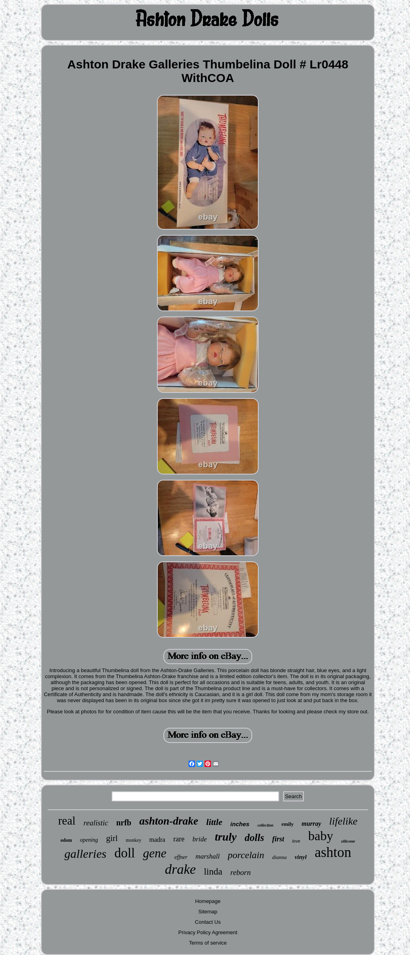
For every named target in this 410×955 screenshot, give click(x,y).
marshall (207, 856)
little (214, 822)
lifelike (343, 821)
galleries (85, 853)
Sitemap (207, 912)
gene (155, 853)
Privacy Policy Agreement (207, 932)
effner (181, 857)
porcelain (246, 855)
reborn (240, 872)
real (66, 820)
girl (112, 838)
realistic (96, 823)
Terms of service (208, 943)
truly (226, 837)
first (278, 839)
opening (89, 840)
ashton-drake (168, 821)
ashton (333, 852)
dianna (279, 857)
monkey (133, 840)
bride (200, 839)
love (296, 841)
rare (179, 839)
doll (125, 853)
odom (66, 840)
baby (320, 836)
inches (239, 824)
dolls (254, 837)
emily (287, 824)
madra (157, 839)
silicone (348, 841)
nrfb (123, 822)
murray (311, 823)
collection (265, 825)
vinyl (301, 857)
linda (213, 872)
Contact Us (208, 922)
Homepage (208, 901)
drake (180, 869)
